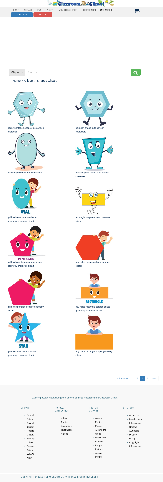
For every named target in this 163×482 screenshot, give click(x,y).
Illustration (90, 10)
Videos (64, 433)
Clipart (28, 10)
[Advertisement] (81, 41)
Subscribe (22, 15)
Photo (50, 10)
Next (154, 378)
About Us (134, 415)
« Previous (122, 378)
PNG (39, 10)
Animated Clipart (68, 10)
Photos (64, 422)
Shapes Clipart (47, 80)
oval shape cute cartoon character (25, 172)
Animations (66, 426)
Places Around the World (100, 430)
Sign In (43, 15)
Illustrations (67, 429)
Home (16, 10)
